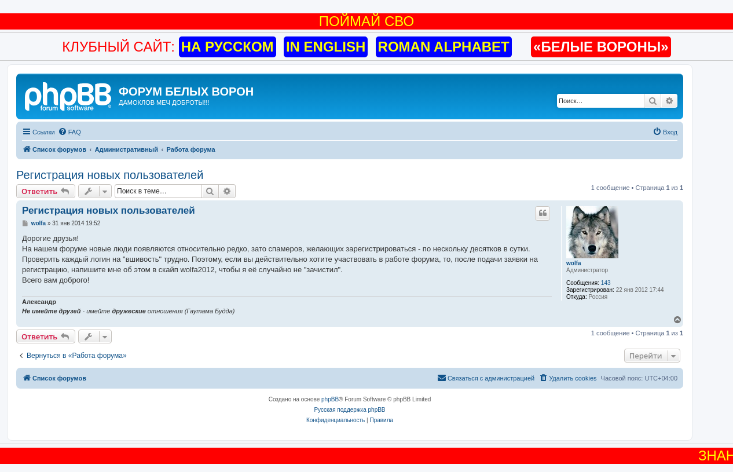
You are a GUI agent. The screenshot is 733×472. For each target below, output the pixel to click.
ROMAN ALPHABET (444, 46)
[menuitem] (69, 132)
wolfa (573, 263)
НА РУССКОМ (227, 46)
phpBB (330, 399)
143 (606, 283)
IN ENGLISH (325, 46)
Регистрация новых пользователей (109, 175)
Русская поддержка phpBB (349, 410)
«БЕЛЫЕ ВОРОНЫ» (601, 46)
